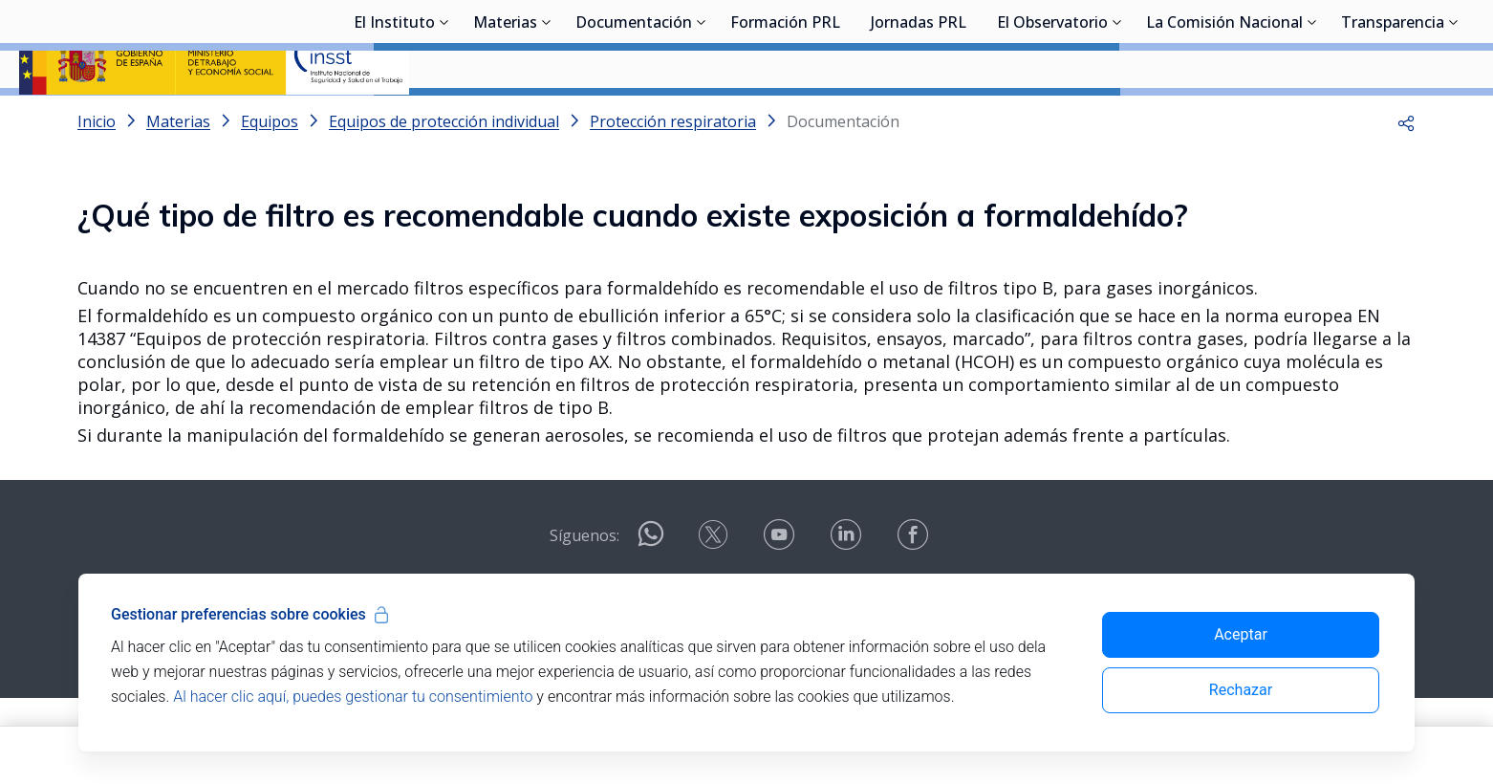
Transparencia (1392, 119)
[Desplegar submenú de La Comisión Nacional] (1312, 117)
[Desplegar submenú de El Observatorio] (1117, 117)
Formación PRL (785, 119)
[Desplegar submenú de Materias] (546, 117)
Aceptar (1240, 634)
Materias (505, 119)
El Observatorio (1052, 119)
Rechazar (1240, 690)
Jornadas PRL (918, 119)
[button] (1406, 172)
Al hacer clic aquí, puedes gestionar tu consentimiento (352, 696)
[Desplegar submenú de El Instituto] (444, 117)
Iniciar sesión (1402, 43)
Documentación (633, 119)
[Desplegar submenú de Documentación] (701, 117)
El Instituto (394, 119)
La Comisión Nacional (1224, 119)
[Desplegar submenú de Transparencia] (1453, 117)
